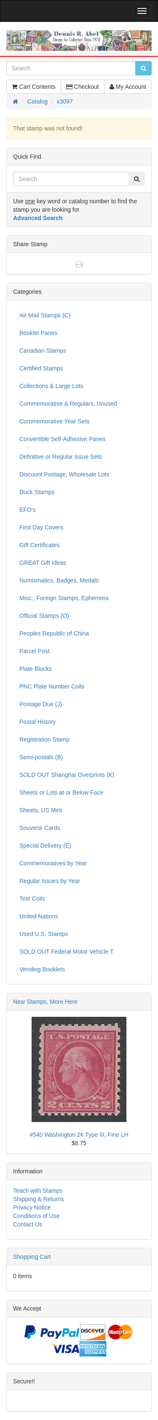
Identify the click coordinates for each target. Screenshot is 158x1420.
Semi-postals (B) (41, 757)
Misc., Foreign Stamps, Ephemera (64, 598)
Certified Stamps (41, 368)
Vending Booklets (42, 969)
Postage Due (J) (40, 704)
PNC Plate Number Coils (51, 686)
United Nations (38, 916)
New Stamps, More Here (45, 1001)
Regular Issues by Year (49, 881)
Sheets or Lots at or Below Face (61, 792)
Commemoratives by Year (53, 863)
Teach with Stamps (38, 1190)
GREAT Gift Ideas (42, 562)
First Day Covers (41, 527)
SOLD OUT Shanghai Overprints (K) (66, 774)
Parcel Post (34, 651)
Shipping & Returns (38, 1199)
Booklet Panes (38, 333)
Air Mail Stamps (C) (44, 315)
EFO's (27, 509)
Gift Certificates (39, 545)
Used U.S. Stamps (43, 934)
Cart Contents (33, 86)
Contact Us (27, 1224)
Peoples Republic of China (54, 633)
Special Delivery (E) (45, 845)
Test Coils (32, 898)
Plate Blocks (35, 668)
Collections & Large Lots (51, 386)
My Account (128, 86)
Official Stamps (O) (44, 615)
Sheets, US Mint (40, 810)
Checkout (82, 86)
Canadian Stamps (42, 350)
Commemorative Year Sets (54, 421)
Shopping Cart (32, 1256)
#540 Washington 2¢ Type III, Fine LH (78, 1134)
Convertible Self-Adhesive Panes (62, 439)
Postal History (37, 721)
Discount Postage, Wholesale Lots (64, 474)
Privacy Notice (32, 1207)
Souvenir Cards (39, 827)
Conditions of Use (36, 1216)
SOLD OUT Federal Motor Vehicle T (66, 951)
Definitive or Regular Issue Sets (60, 456)
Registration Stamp (44, 739)
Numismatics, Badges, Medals (59, 580)
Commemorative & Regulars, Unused (68, 403)
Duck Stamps (36, 492)
